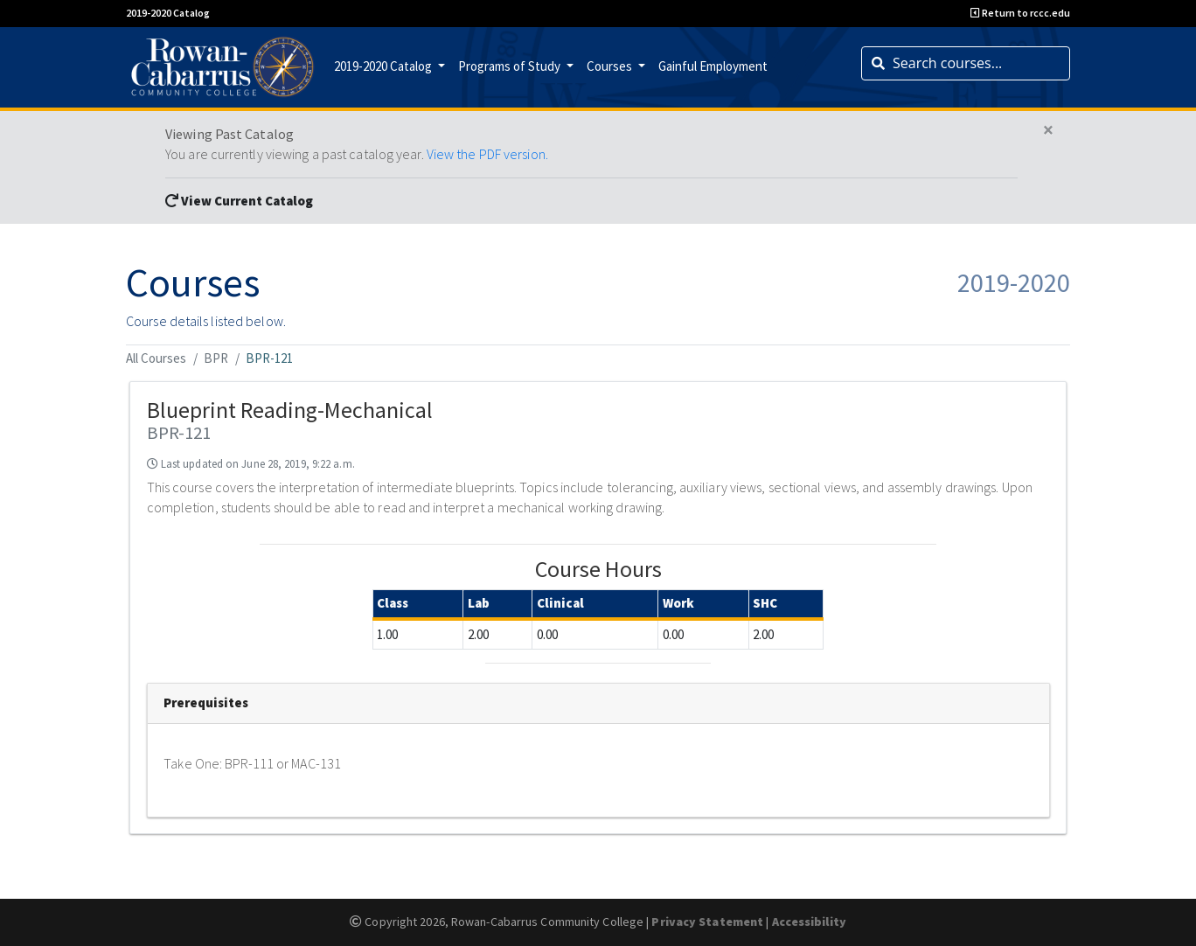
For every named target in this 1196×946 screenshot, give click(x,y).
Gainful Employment (713, 66)
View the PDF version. (487, 154)
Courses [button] (611, 66)
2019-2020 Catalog (168, 12)
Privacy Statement (707, 921)
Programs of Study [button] (510, 66)
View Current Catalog (239, 200)
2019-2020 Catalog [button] (384, 66)
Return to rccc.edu (1020, 12)
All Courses (156, 358)
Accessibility (809, 921)
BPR (216, 358)
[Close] (1048, 130)
